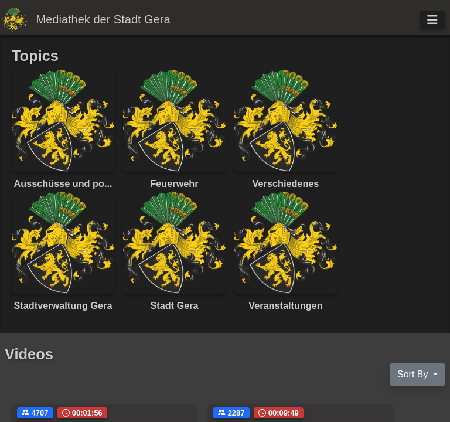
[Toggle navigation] (432, 20)
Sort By (414, 374)
